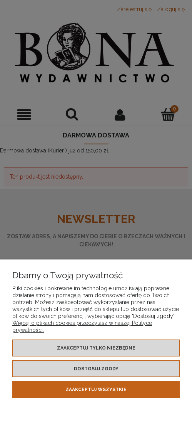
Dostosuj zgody (96, 368)
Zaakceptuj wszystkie (96, 389)
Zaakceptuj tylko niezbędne (96, 348)
